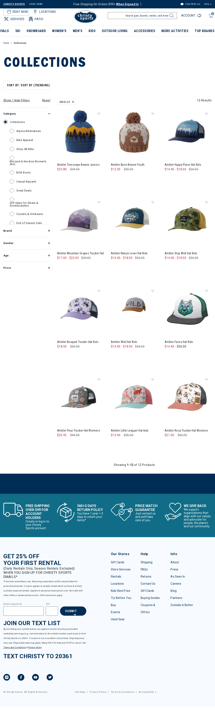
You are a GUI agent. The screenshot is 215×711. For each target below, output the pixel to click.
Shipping (146, 562)
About (174, 562)
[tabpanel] (107, 286)
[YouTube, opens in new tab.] (35, 678)
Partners (176, 598)
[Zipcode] (52, 611)
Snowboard (36, 31)
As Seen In (177, 576)
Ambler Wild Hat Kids (124, 342)
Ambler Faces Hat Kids (179, 342)
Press (174, 569)
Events (115, 612)
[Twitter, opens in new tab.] (49, 678)
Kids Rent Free (120, 590)
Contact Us (148, 583)
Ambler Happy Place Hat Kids (183, 164)
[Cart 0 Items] (210, 18)
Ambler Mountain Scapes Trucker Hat (80, 253)
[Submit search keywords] (171, 16)
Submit (71, 611)
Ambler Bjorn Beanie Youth (128, 164)
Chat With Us (190, 4)
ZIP (48, 604)
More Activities (174, 31)
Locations (117, 583)
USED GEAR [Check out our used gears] (36, 4)
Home (6, 43)
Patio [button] (35, 19)
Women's (59, 31)
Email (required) (12, 604)
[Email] (23, 611)
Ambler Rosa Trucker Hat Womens (186, 430)
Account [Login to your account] (188, 15)
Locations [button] (44, 11)
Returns (146, 576)
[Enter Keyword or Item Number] (142, 15)
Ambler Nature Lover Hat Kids (129, 253)
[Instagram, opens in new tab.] (6, 678)
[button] (99, 113)
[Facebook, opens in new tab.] (21, 678)
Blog (173, 590)
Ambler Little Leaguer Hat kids (130, 430)
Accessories (144, 31)
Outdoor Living (115, 31)
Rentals (116, 576)
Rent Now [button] (17, 11)
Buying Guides (150, 598)
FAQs (144, 569)
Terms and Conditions (14, 647)
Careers (175, 583)
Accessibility (146, 692)
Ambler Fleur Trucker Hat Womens (78, 430)
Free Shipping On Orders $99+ (106, 4)
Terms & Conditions (123, 692)
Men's (77, 31)
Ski (17, 31)
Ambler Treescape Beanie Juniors (78, 164)
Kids (92, 31)
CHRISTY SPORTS (14, 4)
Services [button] (14, 19)
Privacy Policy (35, 647)
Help (206, 4)
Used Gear (118, 619)
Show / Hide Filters (16, 100)
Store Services (121, 569)
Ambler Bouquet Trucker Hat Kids (77, 342)
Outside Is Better (181, 605)
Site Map (80, 692)
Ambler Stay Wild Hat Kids (181, 253)
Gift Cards (117, 562)
